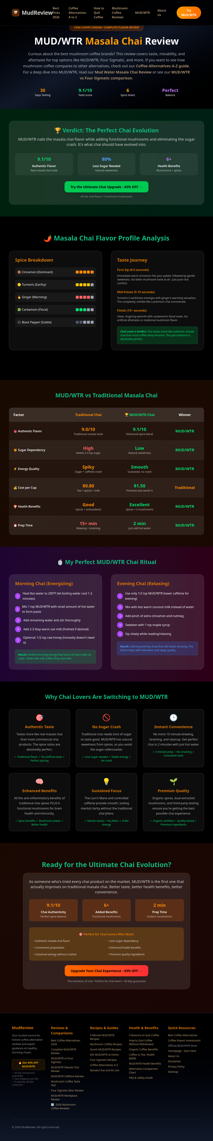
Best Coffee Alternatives (182, 1035)
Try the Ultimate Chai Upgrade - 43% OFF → (106, 187)
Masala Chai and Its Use (104, 1070)
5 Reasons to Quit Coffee (144, 1035)
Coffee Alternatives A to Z (77, 12)
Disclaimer (174, 1061)
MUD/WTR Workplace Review (64, 1097)
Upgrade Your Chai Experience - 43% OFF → (106, 971)
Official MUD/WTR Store (182, 1045)
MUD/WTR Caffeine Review (67, 1076)
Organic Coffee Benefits (143, 1049)
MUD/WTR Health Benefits (145, 1063)
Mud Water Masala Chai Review (123, 72)
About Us (161, 12)
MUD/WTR (142, 13)
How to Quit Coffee (99, 12)
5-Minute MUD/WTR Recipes (102, 1037)
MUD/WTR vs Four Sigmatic (62, 1060)
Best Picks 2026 (56, 12)
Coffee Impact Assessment (184, 1040)
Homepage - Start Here (182, 1051)
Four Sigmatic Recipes (103, 1060)
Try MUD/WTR (188, 12)
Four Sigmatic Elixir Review (67, 1090)
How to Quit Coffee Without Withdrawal (141, 1042)
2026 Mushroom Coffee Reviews (63, 1106)
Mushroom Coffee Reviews (120, 12)
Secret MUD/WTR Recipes (105, 1049)
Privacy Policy (176, 1066)
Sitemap (173, 1071)
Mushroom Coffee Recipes (106, 1044)
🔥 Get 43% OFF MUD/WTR (28, 1064)
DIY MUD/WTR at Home (104, 1054)
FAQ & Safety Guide (141, 1077)
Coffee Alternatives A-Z (104, 1065)
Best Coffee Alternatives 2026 (65, 1042)
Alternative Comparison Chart (143, 1070)
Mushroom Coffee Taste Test (65, 1083)
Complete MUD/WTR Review (63, 1051)
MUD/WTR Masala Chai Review (65, 1069)
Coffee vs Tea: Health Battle (142, 1056)
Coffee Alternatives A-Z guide (162, 65)
